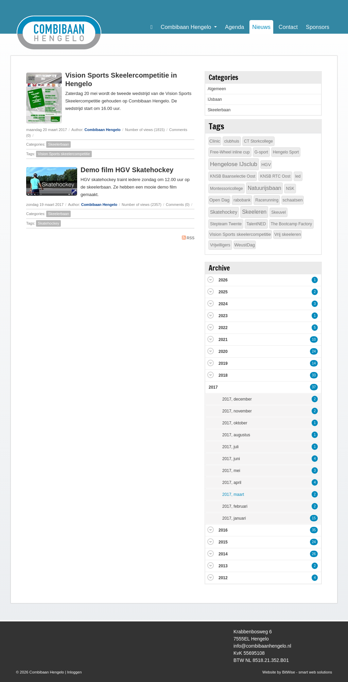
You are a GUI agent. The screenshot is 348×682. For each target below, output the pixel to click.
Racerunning (266, 200)
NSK (290, 188)
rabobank (241, 200)
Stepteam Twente (226, 224)
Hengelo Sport (286, 152)
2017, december (237, 399)
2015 (223, 542)
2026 (223, 280)
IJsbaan (215, 99)
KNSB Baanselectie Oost (232, 176)
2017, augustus (236, 435)
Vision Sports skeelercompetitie (64, 154)
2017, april (231, 482)
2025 (223, 292)
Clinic (214, 141)
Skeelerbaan (58, 144)
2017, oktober (234, 423)
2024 (223, 304)
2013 (223, 566)
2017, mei (231, 470)
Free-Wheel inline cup (230, 152)
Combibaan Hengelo (102, 130)
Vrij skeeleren (287, 234)
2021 (223, 339)
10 (314, 339)
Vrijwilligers (220, 245)
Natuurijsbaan (264, 188)
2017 (213, 387)
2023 (223, 315)
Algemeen (217, 88)
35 (314, 530)
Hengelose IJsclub (233, 164)
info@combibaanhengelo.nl (262, 646)
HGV (266, 164)
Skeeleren (254, 212)
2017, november (237, 411)
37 (314, 387)
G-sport (261, 152)
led (298, 176)
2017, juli (230, 446)
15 (314, 518)
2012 (223, 577)
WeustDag (244, 244)
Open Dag (219, 199)
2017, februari (234, 506)
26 (314, 554)
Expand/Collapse (210, 279)
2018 (223, 375)
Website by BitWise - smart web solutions (297, 672)
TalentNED (256, 224)
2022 (223, 327)
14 (314, 363)
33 (314, 375)
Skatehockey (48, 223)
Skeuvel (278, 212)
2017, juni (231, 458)
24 (314, 351)
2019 (223, 363)
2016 (223, 530)
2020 (223, 351)
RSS (188, 238)
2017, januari (234, 518)
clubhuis (231, 141)
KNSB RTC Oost (275, 176)
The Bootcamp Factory (291, 224)
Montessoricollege (226, 188)
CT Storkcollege (258, 141)
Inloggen (74, 672)
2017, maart (233, 494)
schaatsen (292, 199)
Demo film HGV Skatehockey (127, 170)
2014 (223, 554)
